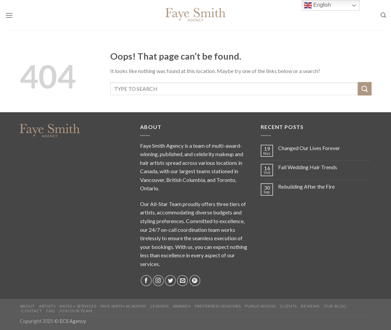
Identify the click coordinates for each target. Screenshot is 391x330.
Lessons (159, 306)
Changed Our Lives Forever (309, 148)
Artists (47, 306)
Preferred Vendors (218, 306)
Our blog (335, 306)
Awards (182, 306)
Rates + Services (78, 306)
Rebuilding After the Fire (306, 186)
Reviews (310, 306)
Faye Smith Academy (123, 306)
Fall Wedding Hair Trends (307, 167)
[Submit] (364, 88)
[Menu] (9, 15)
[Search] (383, 15)
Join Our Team (75, 310)
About (27, 306)
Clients (288, 306)
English (317, 5)
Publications (260, 306)
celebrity (204, 154)
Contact (31, 310)
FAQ (50, 310)
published (171, 154)
